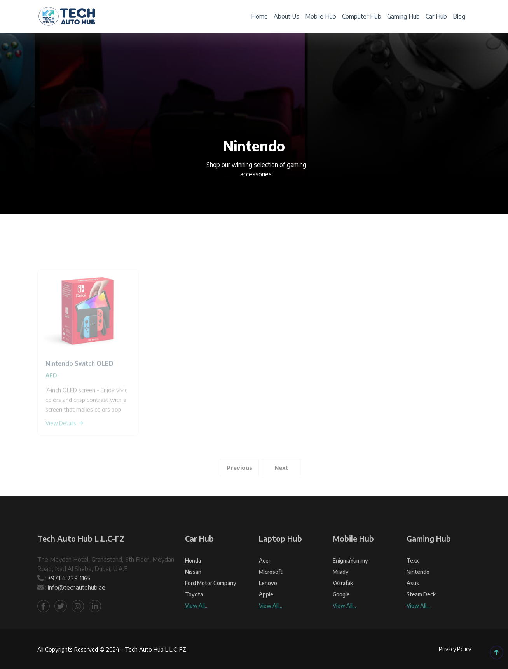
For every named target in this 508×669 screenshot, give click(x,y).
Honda (193, 578)
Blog (459, 16)
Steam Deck (421, 612)
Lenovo (268, 601)
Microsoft (271, 589)
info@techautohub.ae (76, 605)
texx (413, 578)
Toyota (194, 612)
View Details (64, 440)
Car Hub (436, 16)
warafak (343, 601)
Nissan (193, 589)
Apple (266, 612)
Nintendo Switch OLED (79, 381)
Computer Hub (361, 16)
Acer (265, 578)
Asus (413, 601)
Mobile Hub (320, 16)
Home (259, 16)
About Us (286, 16)
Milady (341, 589)
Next (281, 484)
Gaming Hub (403, 16)
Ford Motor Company (210, 601)
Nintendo (418, 589)
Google (341, 612)
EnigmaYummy (350, 578)
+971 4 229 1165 (69, 596)
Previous (239, 484)
